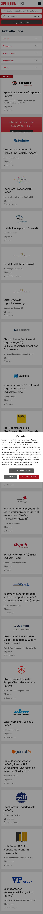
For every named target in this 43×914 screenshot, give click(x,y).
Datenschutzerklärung (24, 465)
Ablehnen (10, 477)
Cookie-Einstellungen (21, 470)
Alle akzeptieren (29, 477)
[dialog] (21, 457)
